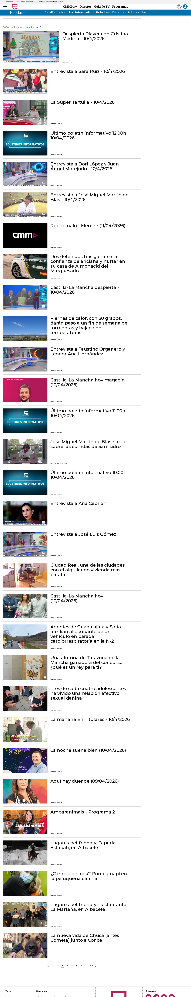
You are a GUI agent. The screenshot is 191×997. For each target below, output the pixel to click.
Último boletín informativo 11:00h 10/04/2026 (87, 413)
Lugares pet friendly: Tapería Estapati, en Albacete (83, 845)
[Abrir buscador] (179, 6)
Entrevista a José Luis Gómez (83, 534)
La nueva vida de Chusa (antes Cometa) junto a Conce (84, 938)
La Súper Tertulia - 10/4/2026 (82, 102)
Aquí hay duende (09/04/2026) (84, 781)
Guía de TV (102, 6)
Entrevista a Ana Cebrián (78, 503)
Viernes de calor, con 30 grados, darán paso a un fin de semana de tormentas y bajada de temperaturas (88, 325)
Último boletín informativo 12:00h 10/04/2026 (88, 135)
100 (91, 965)
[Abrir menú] (5, 7)
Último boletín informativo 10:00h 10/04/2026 (88, 475)
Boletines (103, 12)
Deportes (119, 12)
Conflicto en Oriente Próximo (50, 2)
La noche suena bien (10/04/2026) (88, 750)
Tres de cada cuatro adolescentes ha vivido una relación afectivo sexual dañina (88, 693)
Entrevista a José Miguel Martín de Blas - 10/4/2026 (89, 197)
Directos (86, 6)
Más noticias (137, 12)
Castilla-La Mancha (59, 12)
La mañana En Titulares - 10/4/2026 (90, 719)
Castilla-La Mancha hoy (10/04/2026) (76, 598)
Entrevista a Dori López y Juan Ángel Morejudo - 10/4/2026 (84, 166)
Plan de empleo (28, 2)
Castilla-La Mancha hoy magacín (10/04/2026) (87, 382)
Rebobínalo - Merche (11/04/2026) (87, 225)
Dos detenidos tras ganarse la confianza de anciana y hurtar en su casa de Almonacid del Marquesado (87, 263)
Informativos (84, 12)
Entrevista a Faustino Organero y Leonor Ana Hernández (87, 351)
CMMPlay (70, 6)
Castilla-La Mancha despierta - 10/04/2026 (84, 290)
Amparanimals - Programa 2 (82, 812)
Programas (120, 6)
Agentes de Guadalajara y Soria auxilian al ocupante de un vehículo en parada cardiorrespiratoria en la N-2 (85, 634)
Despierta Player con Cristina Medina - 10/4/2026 (95, 36)
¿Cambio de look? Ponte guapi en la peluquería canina (88, 876)
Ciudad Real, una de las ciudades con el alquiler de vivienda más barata (87, 570)
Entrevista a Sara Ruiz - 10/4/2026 (87, 71)
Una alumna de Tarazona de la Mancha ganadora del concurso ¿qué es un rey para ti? (86, 662)
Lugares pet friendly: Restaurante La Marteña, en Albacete (88, 907)
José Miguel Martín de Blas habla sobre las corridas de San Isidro (87, 444)
